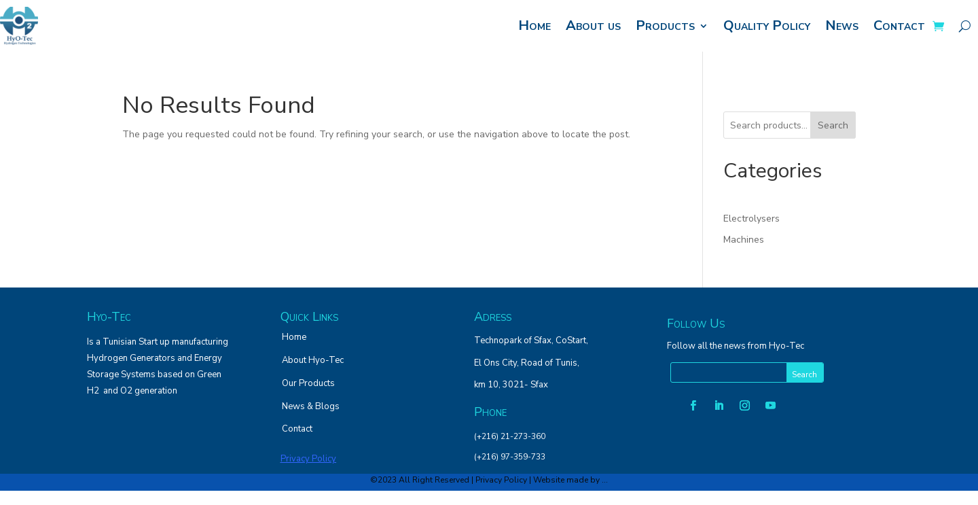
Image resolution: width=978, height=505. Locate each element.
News (841, 25)
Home (534, 25)
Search (833, 125)
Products (665, 25)
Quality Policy (766, 25)
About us (593, 25)
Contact (899, 25)
